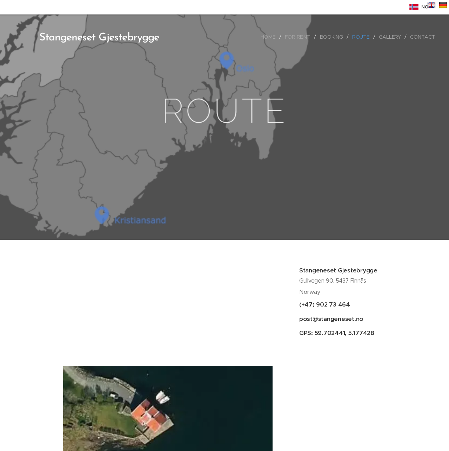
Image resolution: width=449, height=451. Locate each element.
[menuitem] (270, 37)
